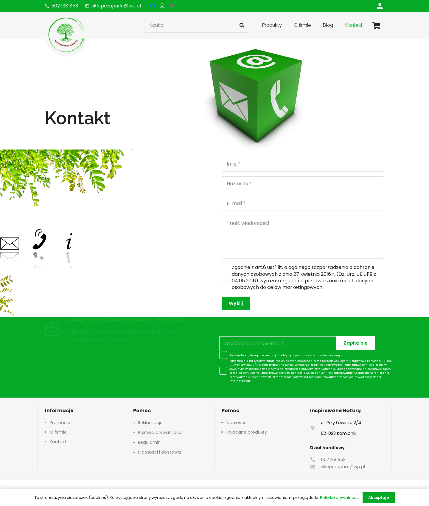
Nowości (235, 423)
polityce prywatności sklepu (362, 377)
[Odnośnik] (379, 5)
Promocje (60, 423)
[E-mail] (303, 203)
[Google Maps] (171, 6)
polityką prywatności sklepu (299, 355)
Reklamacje (150, 423)
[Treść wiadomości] (303, 237)
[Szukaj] (197, 25)
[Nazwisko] (303, 183)
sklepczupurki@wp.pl (343, 467)
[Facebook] (152, 6)
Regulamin (149, 442)
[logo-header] (66, 34)
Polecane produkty (246, 432)
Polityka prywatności (160, 432)
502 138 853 (333, 460)
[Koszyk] (376, 25)
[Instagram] (162, 6)
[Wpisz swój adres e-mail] (277, 343)
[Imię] (303, 164)
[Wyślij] (236, 303)
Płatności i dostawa (159, 452)
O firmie (58, 432)
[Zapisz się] (355, 343)
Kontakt (58, 442)
